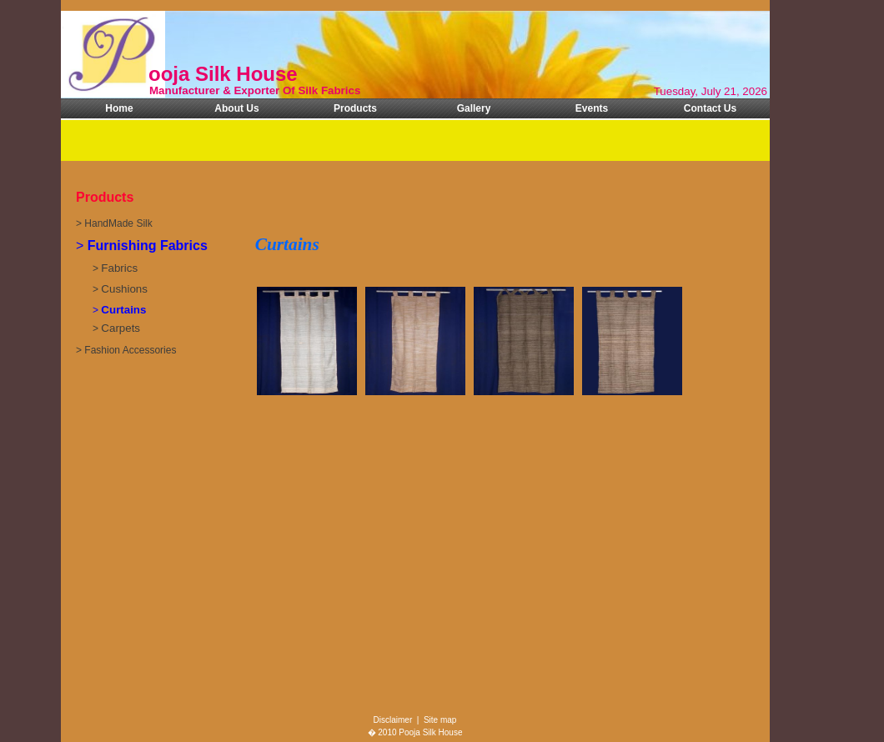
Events (591, 108)
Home (119, 108)
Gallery (474, 108)
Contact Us (710, 108)
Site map (440, 719)
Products (355, 108)
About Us (236, 108)
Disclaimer (393, 719)
